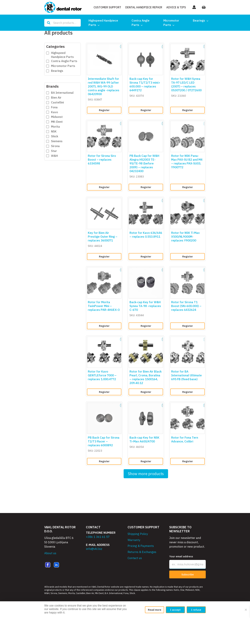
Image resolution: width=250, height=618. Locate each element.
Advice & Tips (176, 7)
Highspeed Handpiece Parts (103, 23)
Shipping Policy (138, 534)
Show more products (146, 473)
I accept (175, 609)
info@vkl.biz (94, 549)
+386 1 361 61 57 (98, 537)
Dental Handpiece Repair (143, 7)
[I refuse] (245, 609)
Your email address (181, 556)
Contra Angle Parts (140, 23)
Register (104, 110)
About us (50, 553)
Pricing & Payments (141, 546)
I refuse (196, 609)
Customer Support (107, 7)
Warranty (134, 540)
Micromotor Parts (171, 23)
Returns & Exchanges (142, 552)
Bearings (199, 20)
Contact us (135, 558)
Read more (154, 609)
